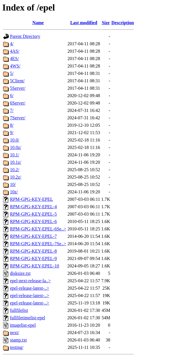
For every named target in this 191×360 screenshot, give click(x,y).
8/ (11, 125)
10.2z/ (15, 177)
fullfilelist (19, 310)
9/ (11, 132)
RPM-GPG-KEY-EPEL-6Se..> (38, 228)
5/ (11, 73)
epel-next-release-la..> (30, 280)
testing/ (16, 347)
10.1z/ (15, 162)
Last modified (83, 22)
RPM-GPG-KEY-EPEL (31, 199)
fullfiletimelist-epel (27, 317)
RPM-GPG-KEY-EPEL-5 (33, 214)
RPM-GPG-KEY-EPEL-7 (33, 236)
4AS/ (14, 51)
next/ (14, 332)
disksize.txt (20, 273)
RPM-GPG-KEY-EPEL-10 (34, 265)
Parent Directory (25, 36)
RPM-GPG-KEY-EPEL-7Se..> (38, 243)
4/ (11, 43)
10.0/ (14, 140)
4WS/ (15, 66)
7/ (11, 110)
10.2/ (14, 169)
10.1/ (14, 154)
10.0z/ (15, 147)
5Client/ (17, 80)
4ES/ (14, 58)
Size (106, 22)
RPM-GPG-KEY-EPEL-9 (33, 258)
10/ (13, 184)
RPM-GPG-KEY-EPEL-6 (33, 221)
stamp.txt (18, 340)
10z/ (14, 191)
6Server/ (17, 103)
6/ (11, 95)
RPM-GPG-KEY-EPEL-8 (33, 251)
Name (38, 22)
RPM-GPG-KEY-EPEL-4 (33, 206)
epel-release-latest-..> (29, 288)
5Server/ (17, 88)
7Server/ (17, 117)
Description (122, 22)
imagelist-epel (23, 325)
